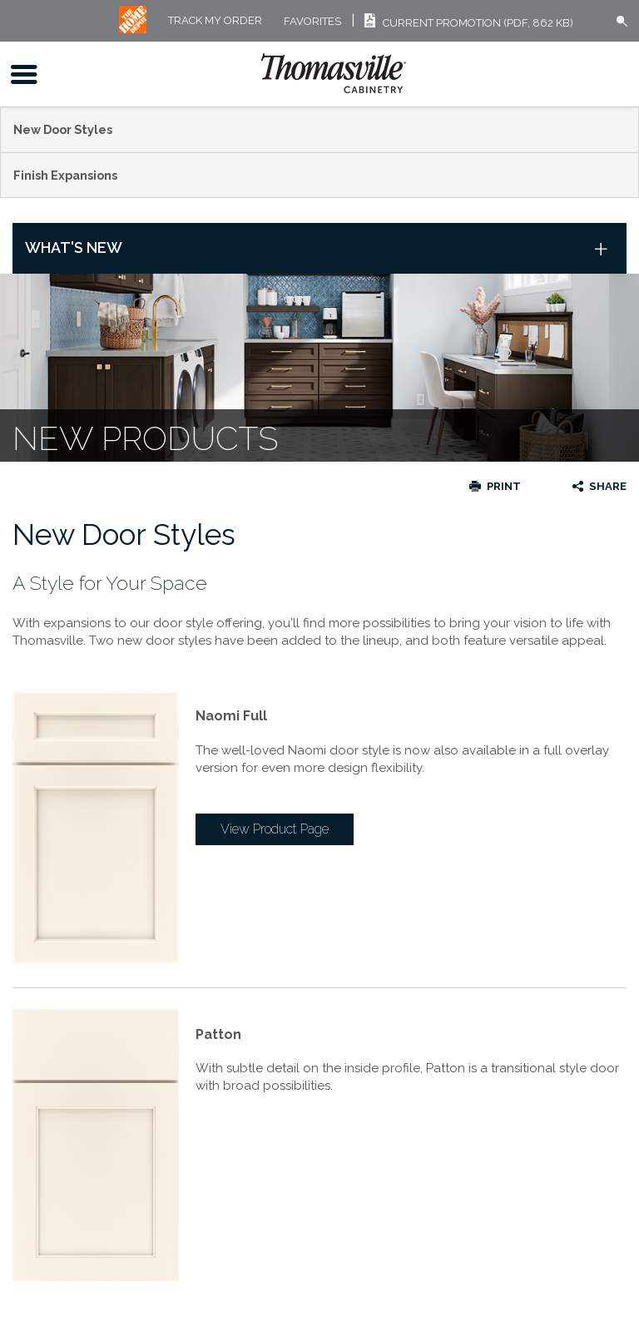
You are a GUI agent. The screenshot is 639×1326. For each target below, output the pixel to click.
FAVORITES (312, 21)
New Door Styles (62, 129)
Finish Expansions (65, 175)
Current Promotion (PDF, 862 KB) (466, 23)
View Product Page (274, 829)
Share (608, 486)
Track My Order (215, 21)
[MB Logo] (132, 29)
